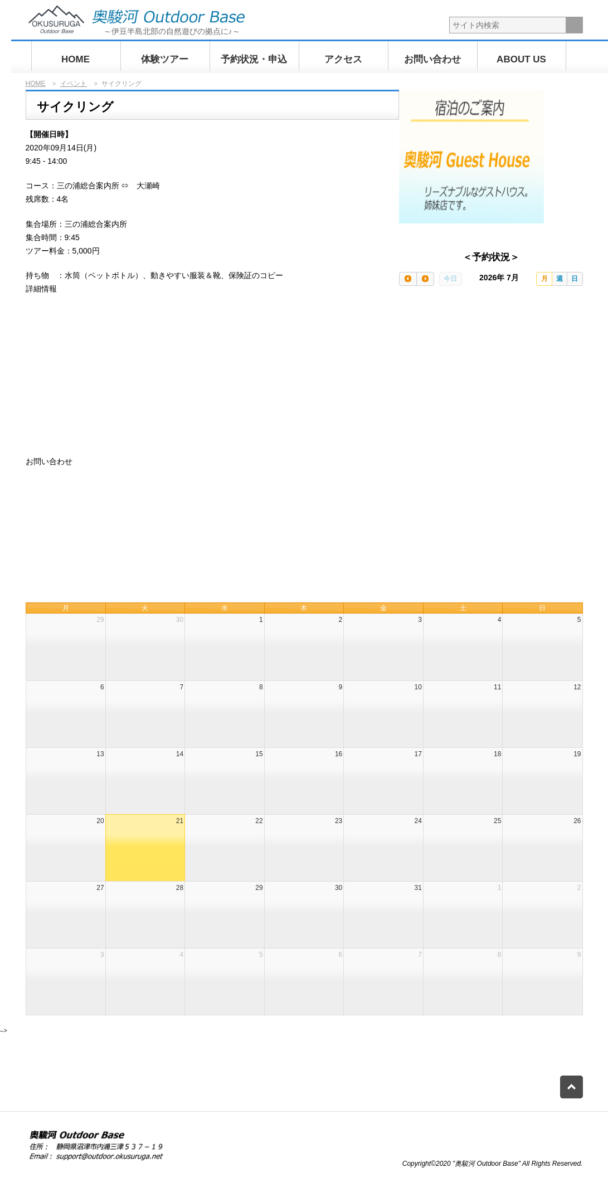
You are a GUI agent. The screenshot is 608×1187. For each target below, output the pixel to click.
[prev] (408, 279)
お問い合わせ (432, 59)
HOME (75, 59)
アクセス (343, 59)
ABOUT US (521, 59)
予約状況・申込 (254, 59)
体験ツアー (164, 59)
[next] (425, 279)
